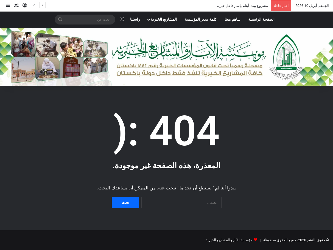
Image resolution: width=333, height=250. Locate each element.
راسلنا (135, 19)
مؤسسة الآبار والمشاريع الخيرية (229, 240)
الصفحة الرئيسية (261, 19)
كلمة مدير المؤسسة (201, 19)
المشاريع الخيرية (164, 19)
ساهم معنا (233, 19)
